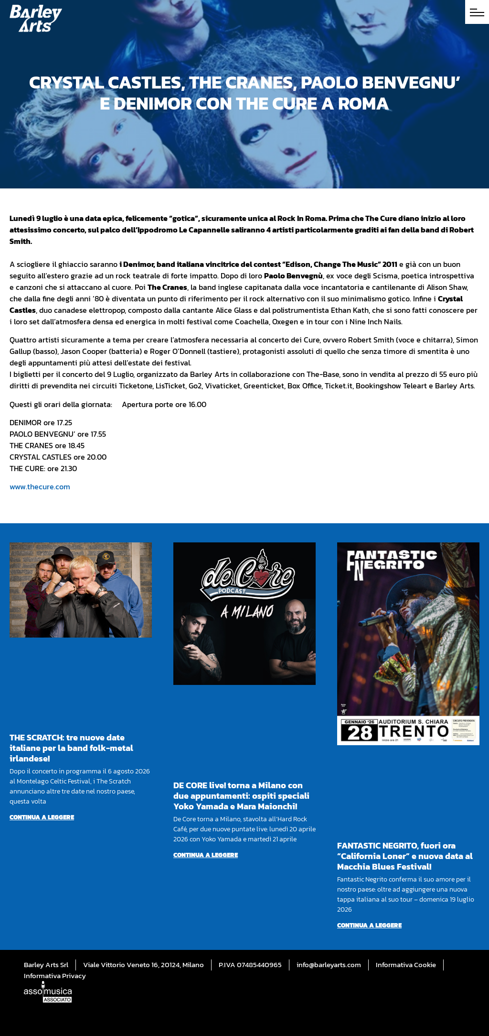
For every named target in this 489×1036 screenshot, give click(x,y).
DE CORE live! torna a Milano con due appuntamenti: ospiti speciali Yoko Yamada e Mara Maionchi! (241, 796)
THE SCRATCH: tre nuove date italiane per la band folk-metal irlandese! (71, 748)
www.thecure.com (40, 486)
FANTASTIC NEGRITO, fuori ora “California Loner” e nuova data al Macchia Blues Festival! (405, 856)
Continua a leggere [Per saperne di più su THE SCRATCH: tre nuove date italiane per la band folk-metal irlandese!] (42, 817)
